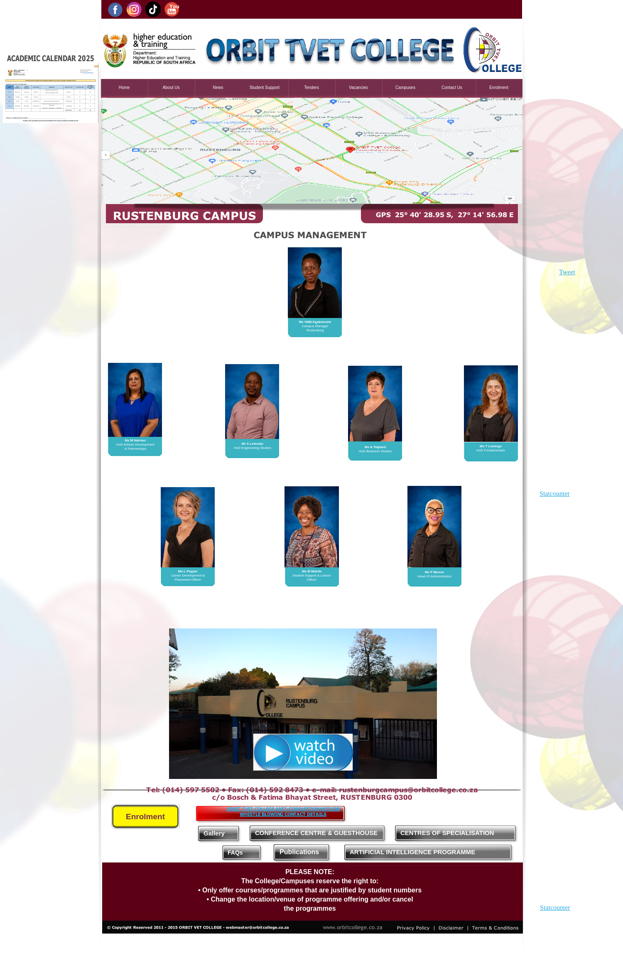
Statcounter (555, 493)
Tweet (567, 272)
